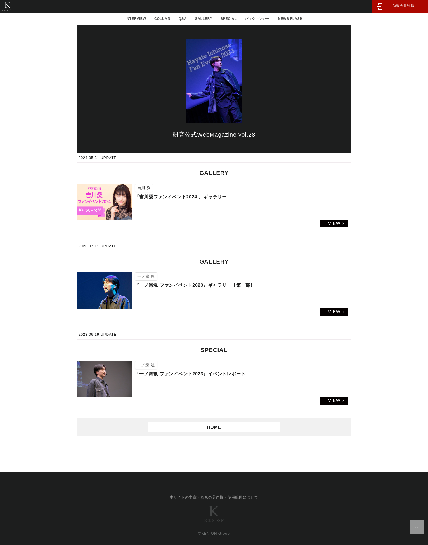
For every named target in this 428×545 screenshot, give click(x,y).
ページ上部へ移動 (417, 527)
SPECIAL (229, 19)
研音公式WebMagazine (7, 6)
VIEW (334, 223)
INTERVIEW (136, 19)
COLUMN (162, 19)
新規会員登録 (403, 6)
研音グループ (214, 514)
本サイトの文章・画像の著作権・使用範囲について (214, 497)
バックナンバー (257, 19)
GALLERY (203, 19)
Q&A (183, 19)
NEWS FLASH (290, 19)
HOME (214, 427)
